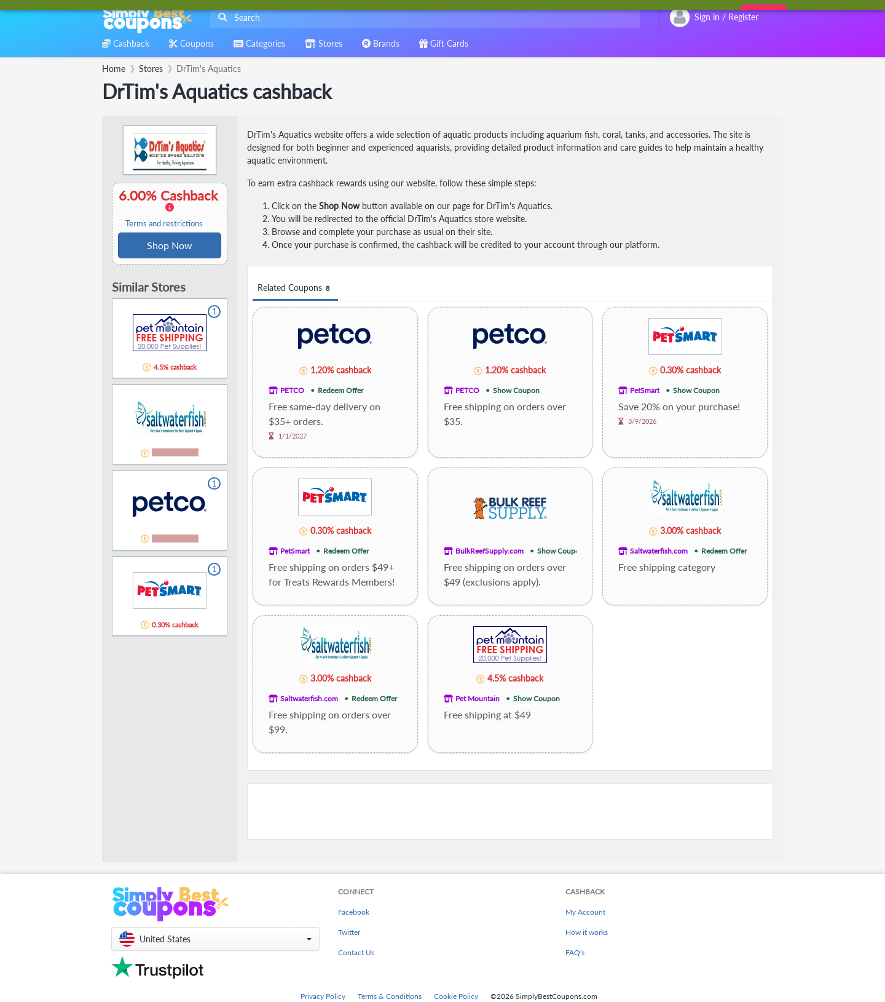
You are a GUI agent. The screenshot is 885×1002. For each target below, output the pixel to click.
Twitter (349, 932)
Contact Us (356, 952)
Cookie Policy (456, 996)
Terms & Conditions (390, 996)
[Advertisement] (510, 811)
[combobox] (422, 17)
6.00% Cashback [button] (169, 208)
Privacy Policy (323, 996)
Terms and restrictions (164, 224)
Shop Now (169, 245)
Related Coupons (295, 288)
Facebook (353, 912)
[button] (215, 939)
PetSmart (644, 390)
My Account (585, 912)
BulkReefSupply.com (489, 550)
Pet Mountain (477, 698)
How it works (586, 932)
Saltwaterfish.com (659, 550)
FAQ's (574, 952)
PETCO (292, 390)
